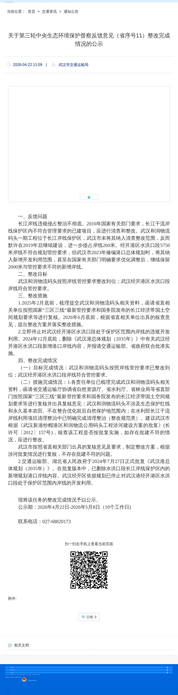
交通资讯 (49, 11)
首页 (31, 11)
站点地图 (38, 674)
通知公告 (71, 11)
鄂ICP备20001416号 (18, 677)
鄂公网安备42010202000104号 (32, 680)
